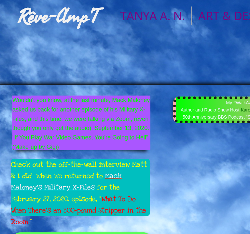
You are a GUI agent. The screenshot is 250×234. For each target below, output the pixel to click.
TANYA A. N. (152, 16)
